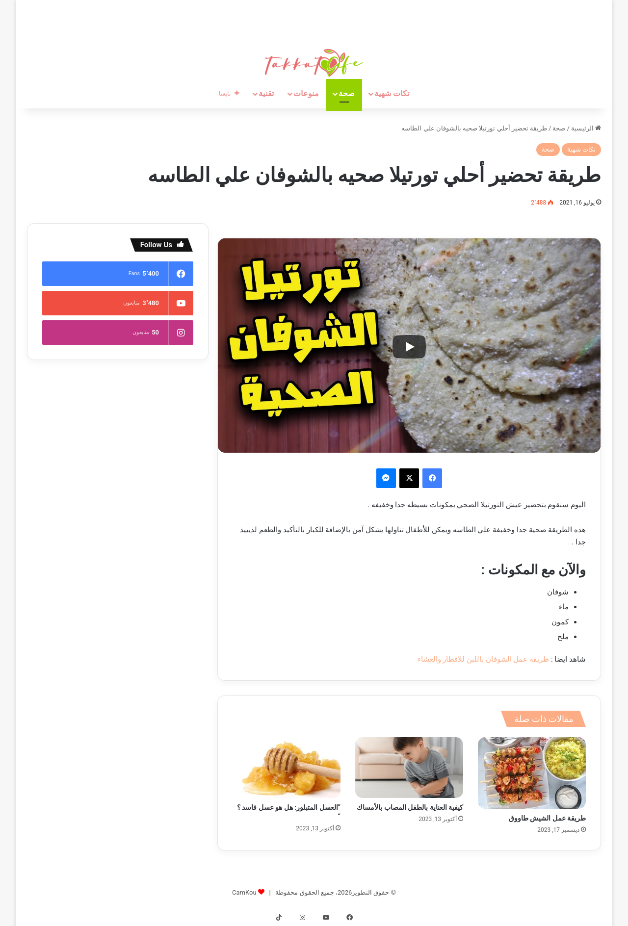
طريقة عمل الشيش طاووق (547, 818)
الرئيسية (586, 128)
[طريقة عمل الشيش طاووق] (532, 773)
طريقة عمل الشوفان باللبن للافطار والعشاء (484, 659)
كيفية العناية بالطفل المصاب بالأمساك (410, 807)
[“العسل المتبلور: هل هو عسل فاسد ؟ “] (286, 767)
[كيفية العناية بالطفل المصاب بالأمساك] (409, 767)
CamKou (244, 892)
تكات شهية (391, 93)
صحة (347, 93)
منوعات (306, 93)
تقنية (266, 93)
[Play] (409, 347)
